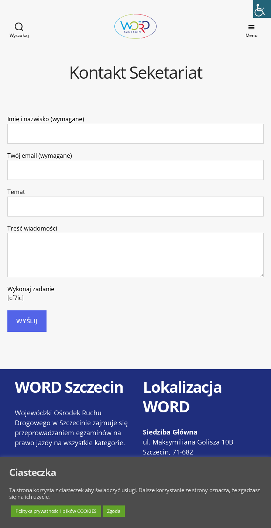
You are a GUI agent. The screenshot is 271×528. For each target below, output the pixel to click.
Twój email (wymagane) (135, 174)
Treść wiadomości (135, 259)
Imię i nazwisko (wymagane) (135, 137)
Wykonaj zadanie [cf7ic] (30, 302)
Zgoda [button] (113, 511)
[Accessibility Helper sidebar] (262, 9)
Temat (135, 211)
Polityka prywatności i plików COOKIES (56, 511)
